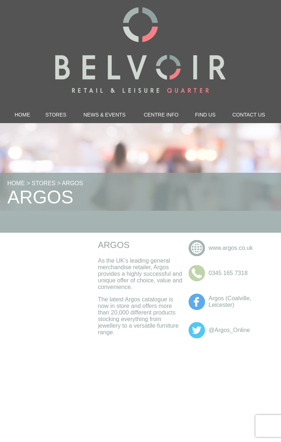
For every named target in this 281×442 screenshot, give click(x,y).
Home (22, 115)
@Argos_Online (229, 330)
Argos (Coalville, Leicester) (230, 301)
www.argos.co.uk (231, 248)
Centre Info (161, 115)
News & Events (104, 115)
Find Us (205, 115)
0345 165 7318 (228, 273)
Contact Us (248, 115)
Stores (55, 115)
